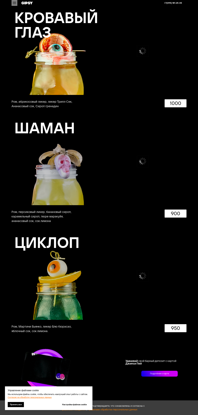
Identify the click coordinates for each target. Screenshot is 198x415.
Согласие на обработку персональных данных (30, 397)
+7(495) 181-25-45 (173, 3)
